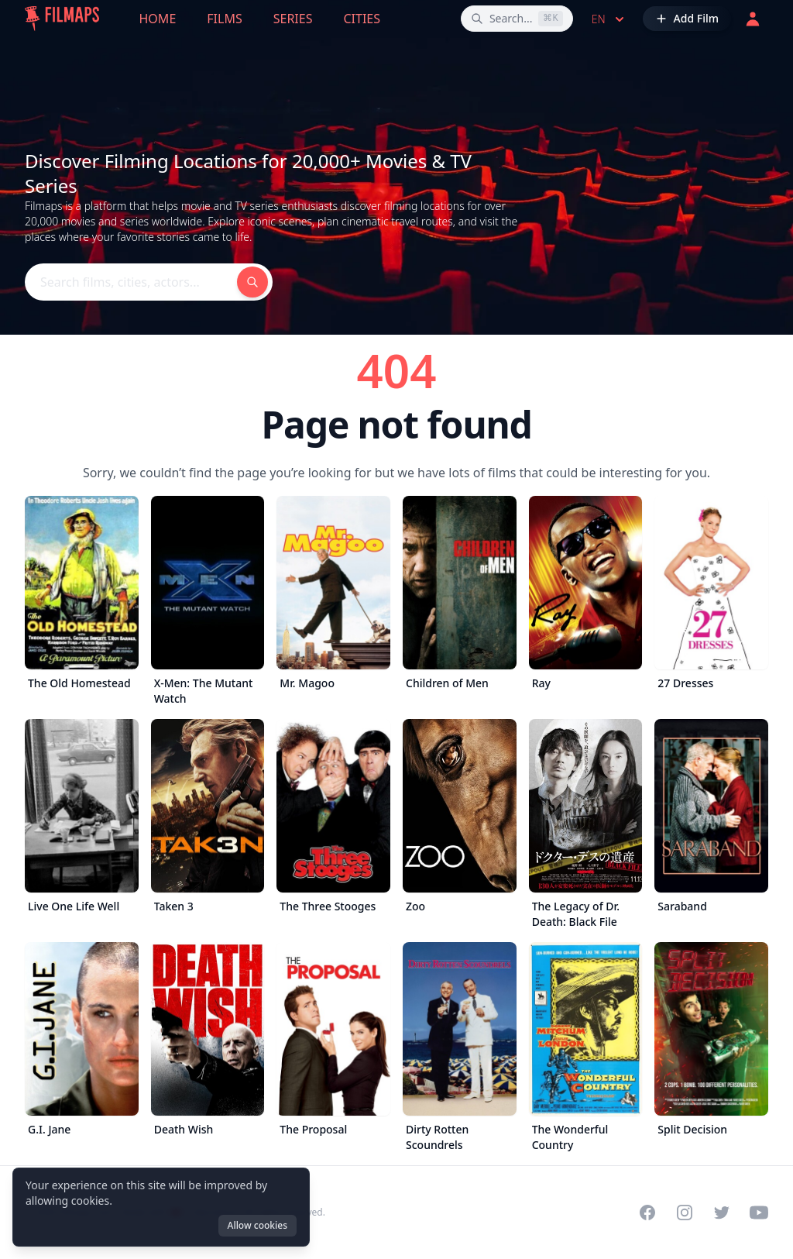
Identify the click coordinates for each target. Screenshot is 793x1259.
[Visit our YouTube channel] (759, 1212)
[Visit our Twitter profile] (721, 1212)
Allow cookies (257, 1225)
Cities (361, 18)
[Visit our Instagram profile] (684, 1212)
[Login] (752, 18)
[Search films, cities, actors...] (517, 18)
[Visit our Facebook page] (647, 1212)
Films (224, 18)
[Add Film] (687, 18)
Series (293, 18)
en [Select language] (609, 19)
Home (158, 18)
